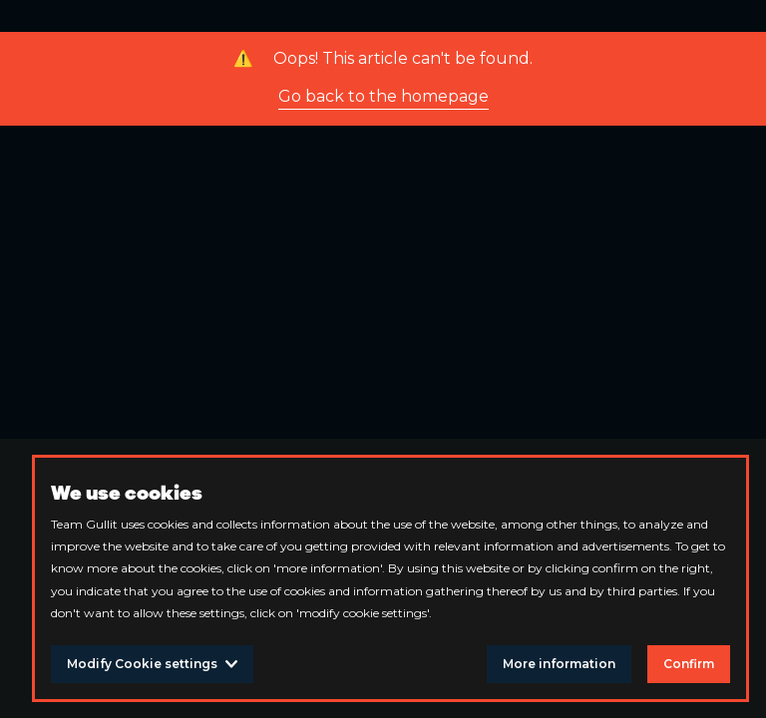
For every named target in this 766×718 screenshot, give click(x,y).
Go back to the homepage (383, 96)
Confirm (688, 663)
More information (559, 663)
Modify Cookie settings (152, 663)
